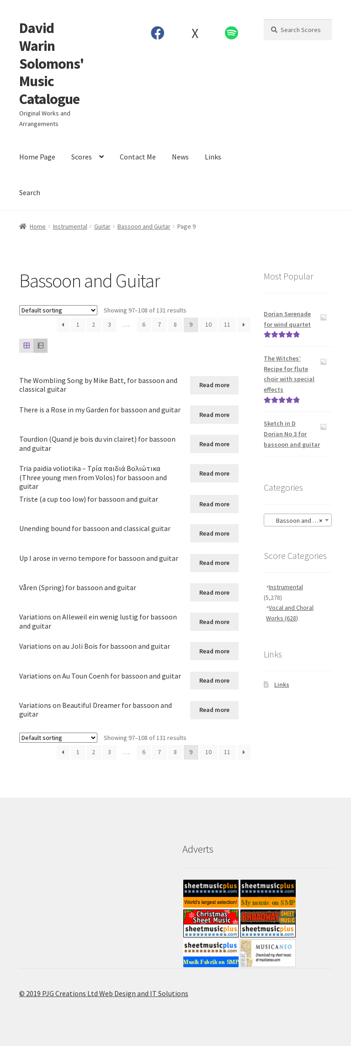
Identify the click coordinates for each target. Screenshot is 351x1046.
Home (38, 226)
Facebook (158, 33)
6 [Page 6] (143, 324)
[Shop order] (58, 310)
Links (213, 156)
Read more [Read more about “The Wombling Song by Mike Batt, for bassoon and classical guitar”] (214, 385)
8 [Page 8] (175, 324)
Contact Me (138, 156)
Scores (81, 156)
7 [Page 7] (159, 324)
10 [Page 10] (208, 324)
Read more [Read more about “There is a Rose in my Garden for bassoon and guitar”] (214, 415)
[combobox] (298, 520)
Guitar (102, 226)
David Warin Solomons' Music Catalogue (51, 63)
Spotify (231, 33)
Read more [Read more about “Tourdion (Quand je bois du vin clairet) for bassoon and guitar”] (214, 444)
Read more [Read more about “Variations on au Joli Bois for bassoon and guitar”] (214, 651)
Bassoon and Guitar (143, 226)
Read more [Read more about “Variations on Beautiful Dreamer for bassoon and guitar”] (214, 710)
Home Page (37, 156)
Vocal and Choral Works (290, 612)
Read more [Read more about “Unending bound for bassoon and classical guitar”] (214, 533)
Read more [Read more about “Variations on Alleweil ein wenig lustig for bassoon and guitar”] (214, 622)
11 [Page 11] (227, 324)
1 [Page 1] (78, 324)
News (180, 156)
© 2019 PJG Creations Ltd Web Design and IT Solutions (103, 993)
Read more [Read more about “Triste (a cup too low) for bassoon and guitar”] (214, 504)
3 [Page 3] (109, 324)
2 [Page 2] (93, 324)
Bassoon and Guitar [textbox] (298, 520)
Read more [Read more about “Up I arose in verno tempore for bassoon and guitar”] (214, 563)
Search (29, 192)
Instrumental (70, 226)
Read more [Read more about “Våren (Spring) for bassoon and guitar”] (214, 592)
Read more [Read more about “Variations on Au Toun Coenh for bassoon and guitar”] (214, 680)
